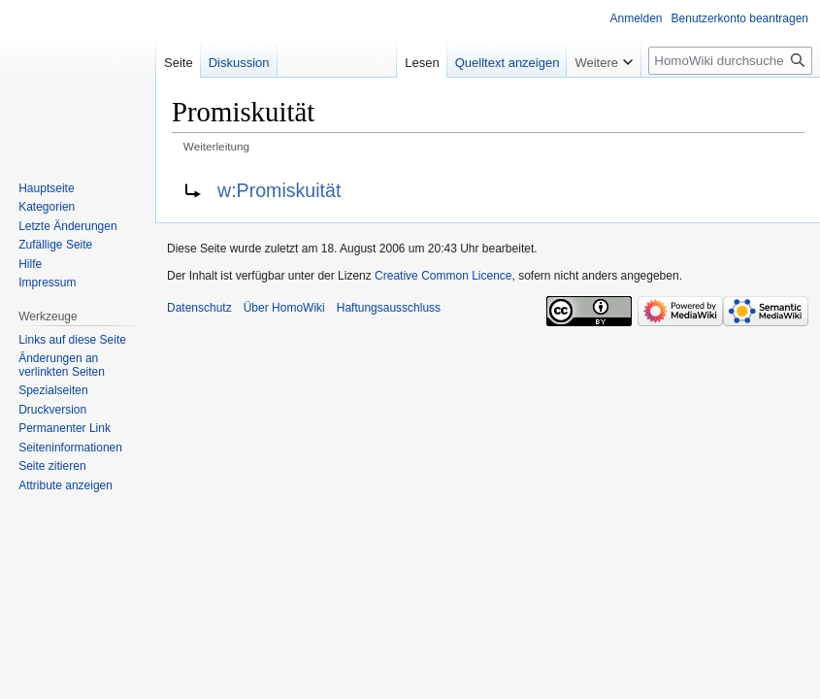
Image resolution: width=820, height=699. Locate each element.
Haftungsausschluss (389, 308)
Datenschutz (199, 308)
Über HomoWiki (284, 308)
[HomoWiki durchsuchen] (730, 61)
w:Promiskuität (279, 190)
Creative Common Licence (443, 276)
